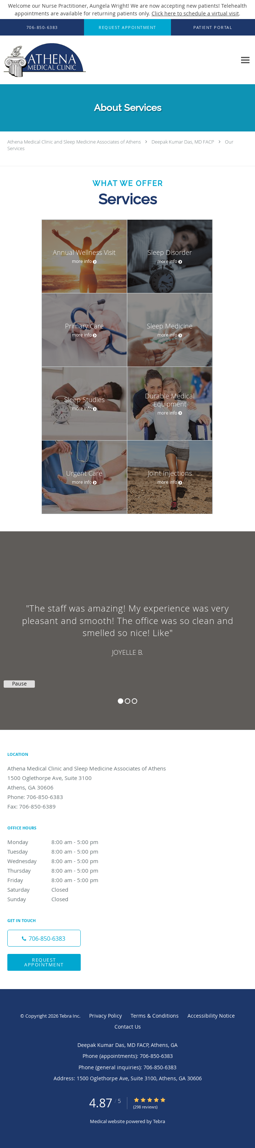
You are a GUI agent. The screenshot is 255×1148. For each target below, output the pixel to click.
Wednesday (60, 861)
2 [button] (127, 701)
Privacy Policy (105, 1015)
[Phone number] (44, 938)
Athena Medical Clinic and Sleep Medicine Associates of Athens (74, 141)
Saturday (60, 889)
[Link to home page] (58, 60)
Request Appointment (44, 962)
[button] (127, 27)
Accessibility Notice (211, 1015)
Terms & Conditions (155, 1015)
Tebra (159, 1121)
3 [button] (134, 701)
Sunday (60, 899)
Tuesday (60, 851)
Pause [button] (19, 683)
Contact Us (127, 1026)
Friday (60, 880)
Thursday (60, 870)
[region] (127, 623)
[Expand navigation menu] (245, 60)
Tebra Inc (69, 1016)
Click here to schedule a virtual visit (195, 13)
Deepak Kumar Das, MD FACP (183, 141)
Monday (60, 842)
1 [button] (121, 701)
